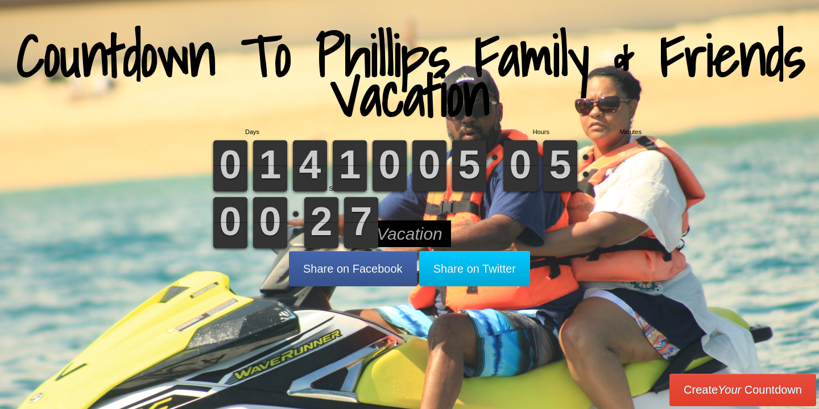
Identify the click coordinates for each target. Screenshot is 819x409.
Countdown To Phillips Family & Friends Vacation (410, 76)
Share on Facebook (353, 268)
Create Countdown (743, 389)
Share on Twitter (474, 268)
